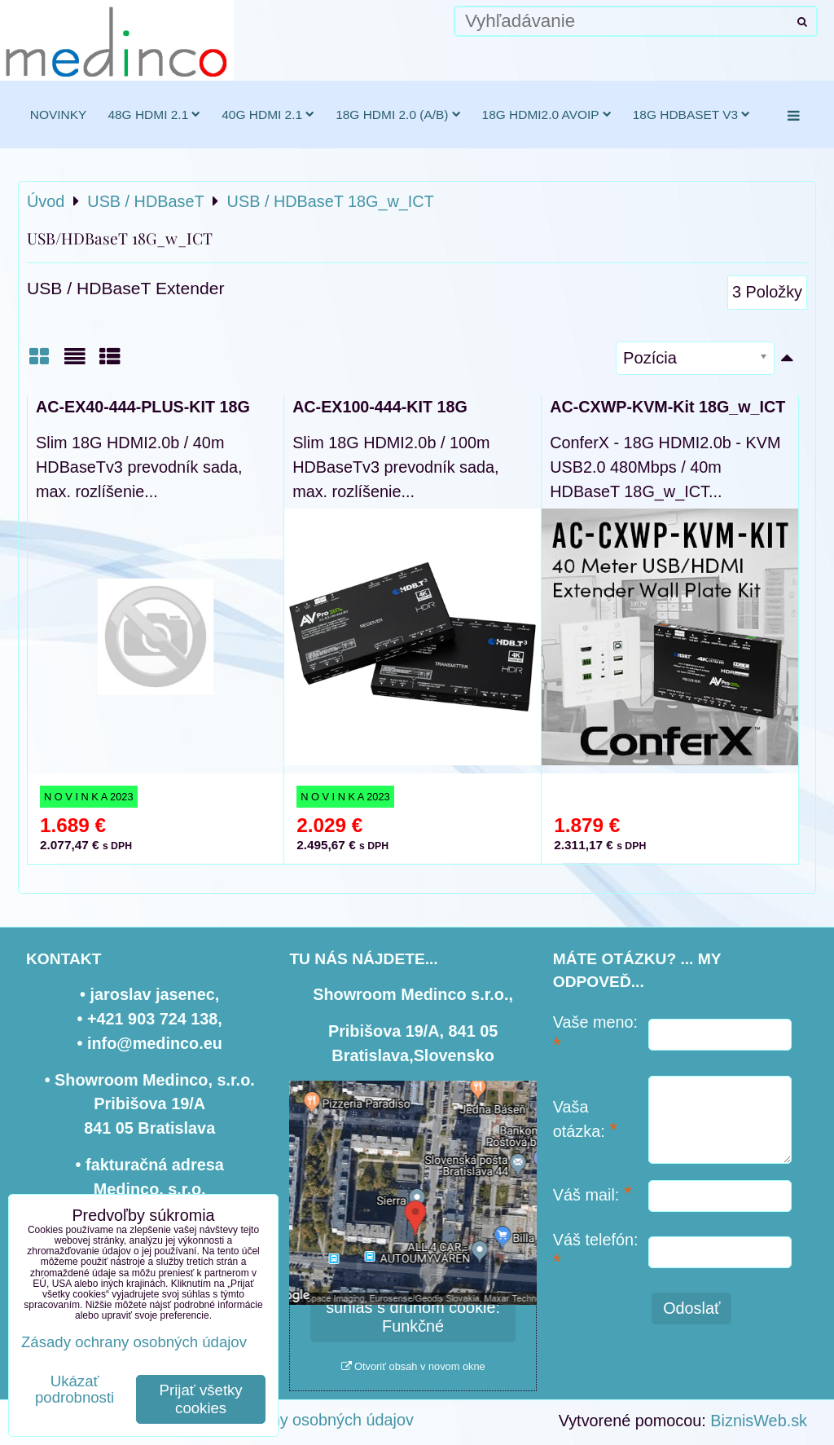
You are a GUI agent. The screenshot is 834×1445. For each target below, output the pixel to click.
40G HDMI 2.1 (268, 114)
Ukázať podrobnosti (74, 1389)
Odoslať (691, 1308)
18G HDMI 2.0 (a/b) (398, 114)
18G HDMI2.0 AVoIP (547, 114)
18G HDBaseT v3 (692, 114)
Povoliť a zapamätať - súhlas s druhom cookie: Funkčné (413, 1307)
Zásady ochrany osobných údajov (293, 1420)
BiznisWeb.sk (758, 1421)
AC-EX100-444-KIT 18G (379, 407)
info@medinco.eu (154, 1043)
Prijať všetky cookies (201, 1398)
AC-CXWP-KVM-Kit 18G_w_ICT (667, 407)
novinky (58, 114)
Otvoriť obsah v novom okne (413, 1366)
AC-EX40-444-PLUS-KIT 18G (143, 407)
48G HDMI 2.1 (154, 114)
